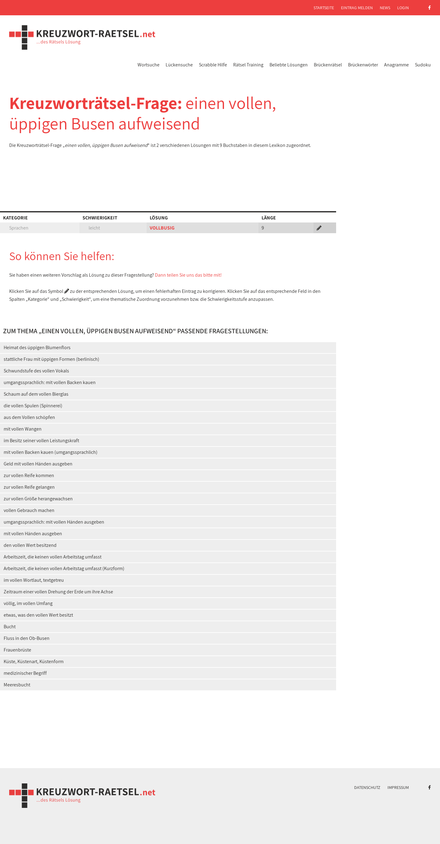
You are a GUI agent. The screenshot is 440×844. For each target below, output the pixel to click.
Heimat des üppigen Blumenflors (37, 347)
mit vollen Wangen (23, 429)
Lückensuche (179, 65)
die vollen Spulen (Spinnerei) (33, 405)
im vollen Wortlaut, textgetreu (34, 580)
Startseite (324, 7)
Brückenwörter (363, 65)
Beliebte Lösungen (289, 65)
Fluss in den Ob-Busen (27, 638)
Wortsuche (149, 65)
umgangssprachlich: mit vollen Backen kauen (50, 382)
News (385, 7)
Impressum (398, 787)
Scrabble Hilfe (213, 65)
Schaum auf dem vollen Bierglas (36, 394)
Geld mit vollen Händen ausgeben (38, 464)
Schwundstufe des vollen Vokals (36, 371)
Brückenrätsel (328, 65)
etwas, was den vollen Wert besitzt (38, 615)
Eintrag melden (357, 7)
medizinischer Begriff (25, 673)
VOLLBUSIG (162, 228)
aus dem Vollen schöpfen (29, 417)
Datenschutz (367, 787)
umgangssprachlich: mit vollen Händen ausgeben (54, 522)
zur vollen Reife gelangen (29, 487)
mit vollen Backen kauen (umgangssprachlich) (50, 452)
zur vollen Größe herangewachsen (38, 498)
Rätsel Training (248, 65)
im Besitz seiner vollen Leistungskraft (41, 440)
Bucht (10, 626)
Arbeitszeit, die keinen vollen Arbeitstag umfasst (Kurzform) (64, 568)
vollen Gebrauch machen (29, 510)
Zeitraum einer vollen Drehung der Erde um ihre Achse (58, 591)
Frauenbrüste (17, 650)
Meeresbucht (17, 685)
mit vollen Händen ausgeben (33, 533)
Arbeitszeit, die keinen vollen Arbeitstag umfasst (52, 557)
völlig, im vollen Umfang (28, 603)
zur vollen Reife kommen (29, 475)
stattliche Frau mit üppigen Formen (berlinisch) (51, 359)
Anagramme (396, 65)
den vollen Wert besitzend (30, 545)
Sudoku (423, 65)
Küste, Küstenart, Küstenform (34, 661)
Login (403, 7)
